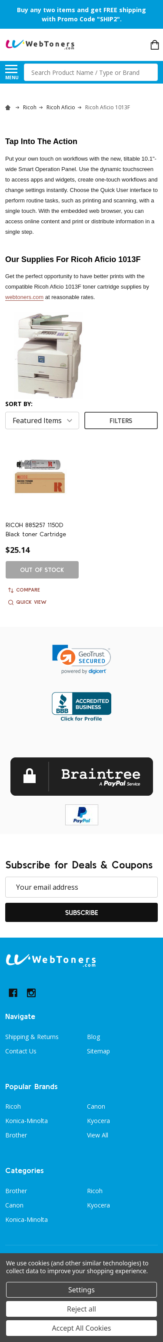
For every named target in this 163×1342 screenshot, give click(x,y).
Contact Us (21, 1051)
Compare (24, 590)
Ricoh (13, 1106)
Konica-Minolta (26, 1121)
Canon (96, 1106)
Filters (121, 420)
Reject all (81, 1309)
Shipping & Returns (32, 1037)
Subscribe (81, 912)
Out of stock (42, 569)
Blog (93, 1037)
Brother (16, 1135)
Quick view (27, 602)
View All (97, 1135)
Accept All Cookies (81, 1328)
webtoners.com (24, 297)
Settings (81, 1290)
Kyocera (98, 1121)
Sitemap (98, 1051)
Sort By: (19, 404)
